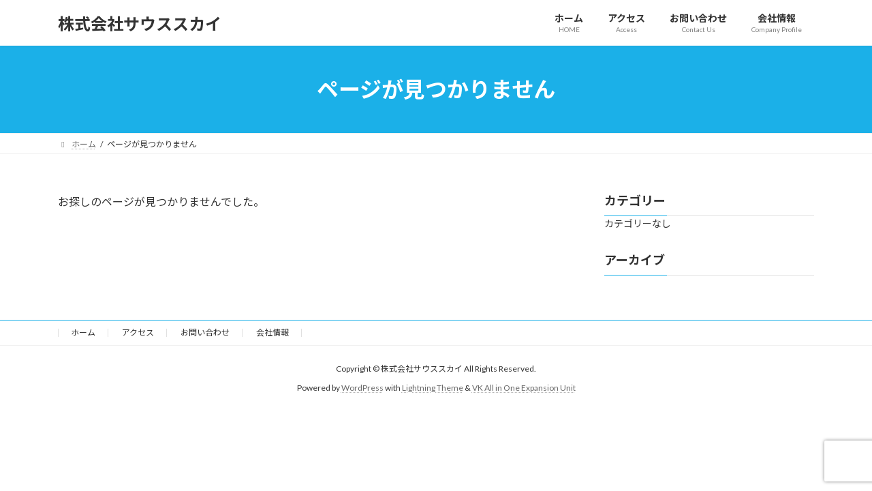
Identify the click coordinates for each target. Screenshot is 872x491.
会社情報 (272, 332)
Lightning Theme (432, 388)
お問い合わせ (205, 332)
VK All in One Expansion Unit (524, 388)
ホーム (83, 332)
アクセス (138, 332)
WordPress (362, 388)
